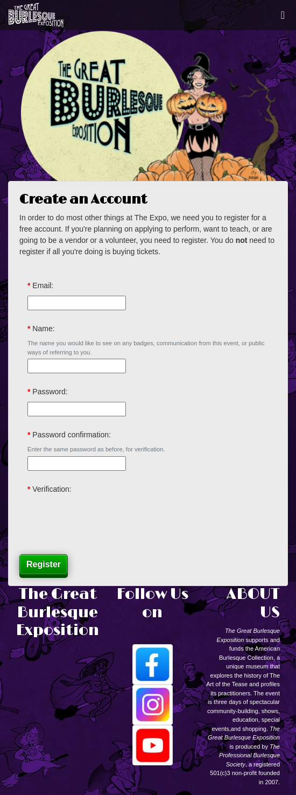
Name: (43, 328)
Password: (49, 391)
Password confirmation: (71, 434)
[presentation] (109, 520)
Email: (42, 285)
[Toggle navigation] (283, 15)
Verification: (51, 489)
